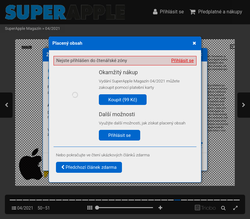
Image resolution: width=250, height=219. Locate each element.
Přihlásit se (182, 60)
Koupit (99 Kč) (122, 100)
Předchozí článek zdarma (89, 167)
